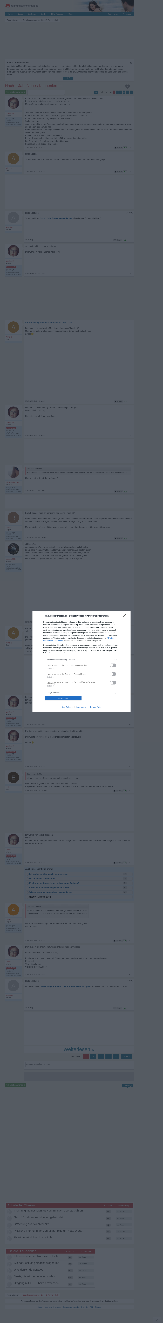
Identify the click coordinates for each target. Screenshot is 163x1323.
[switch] (113, 665)
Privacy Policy (95, 707)
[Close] (125, 616)
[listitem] (81, 659)
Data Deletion (67, 707)
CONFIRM (63, 698)
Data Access (81, 707)
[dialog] (81, 661)
